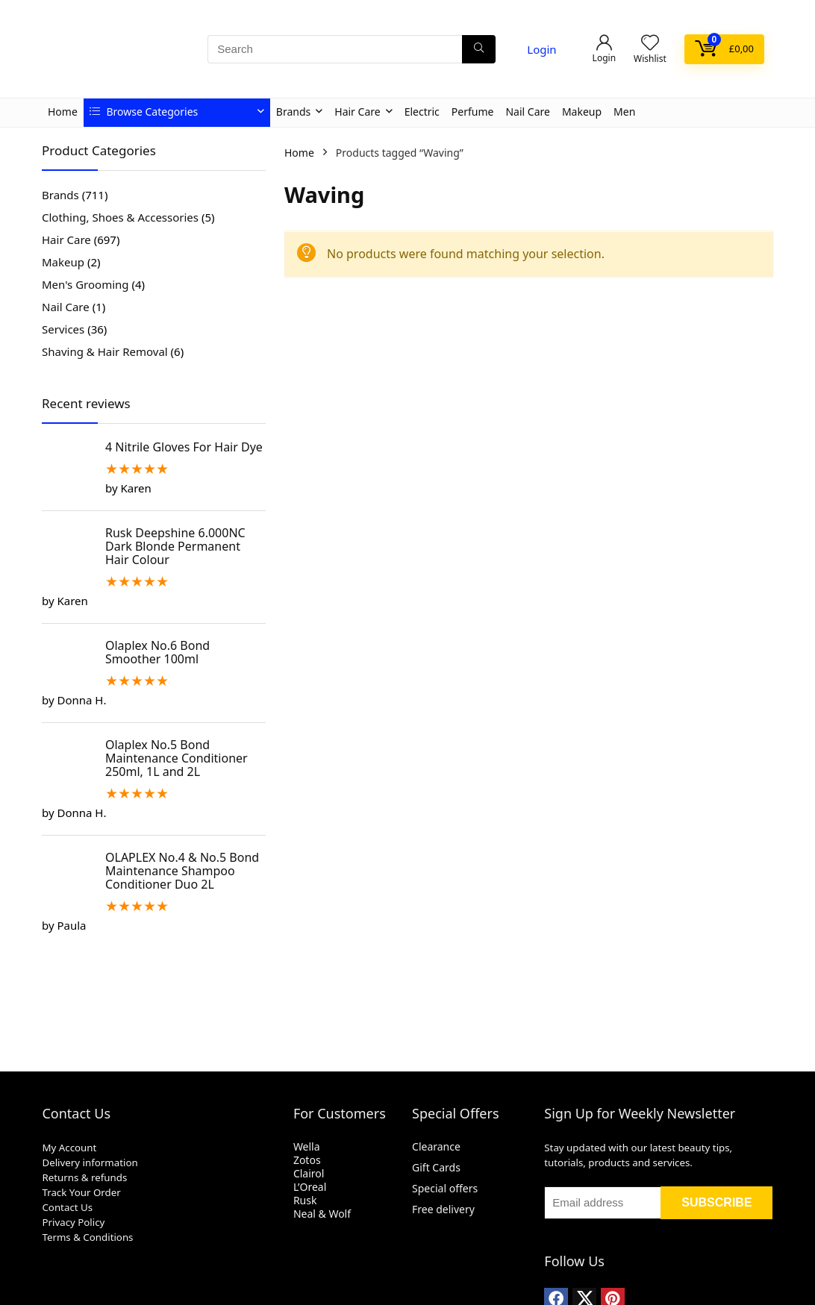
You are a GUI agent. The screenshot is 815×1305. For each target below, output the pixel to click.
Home (63, 111)
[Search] (479, 49)
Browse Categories (144, 111)
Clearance (436, 1146)
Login (541, 49)
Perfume (473, 111)
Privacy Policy (73, 1222)
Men (624, 111)
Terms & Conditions (87, 1237)
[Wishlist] (650, 43)
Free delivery (443, 1209)
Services (63, 329)
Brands (293, 111)
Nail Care (527, 111)
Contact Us (67, 1207)
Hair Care (357, 111)
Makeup (582, 111)
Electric (422, 111)
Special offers (445, 1188)
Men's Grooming (85, 284)
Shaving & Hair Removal (105, 351)
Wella (306, 1146)
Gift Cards (436, 1167)
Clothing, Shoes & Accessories (120, 217)
